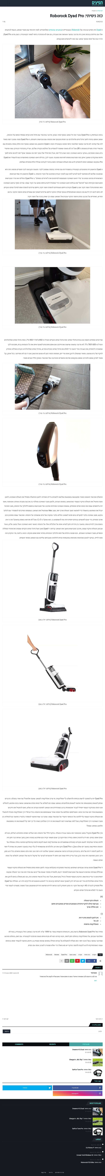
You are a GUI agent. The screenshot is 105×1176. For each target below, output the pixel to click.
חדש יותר (98, 1019)
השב (95, 980)
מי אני (50, 1172)
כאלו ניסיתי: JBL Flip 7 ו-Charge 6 (80, 1060)
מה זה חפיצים (59, 1172)
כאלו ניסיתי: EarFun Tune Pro (81, 1070)
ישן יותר (6, 1019)
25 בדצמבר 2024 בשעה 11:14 (10, 973)
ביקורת (94, 11)
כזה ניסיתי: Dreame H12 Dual (81, 1050)
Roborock (76, 29)
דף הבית (100, 11)
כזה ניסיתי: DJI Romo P (93, 1148)
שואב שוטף (73, 955)
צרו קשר (43, 1172)
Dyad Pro (64, 955)
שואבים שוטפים (55, 29)
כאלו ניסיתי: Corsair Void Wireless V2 (89, 1155)
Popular (86, 1044)
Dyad (99, 29)
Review (57, 955)
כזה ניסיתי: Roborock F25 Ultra (91, 1162)
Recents (52, 1044)
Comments (19, 1044)
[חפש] (63, 1031)
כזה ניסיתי (87, 955)
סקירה (80, 955)
